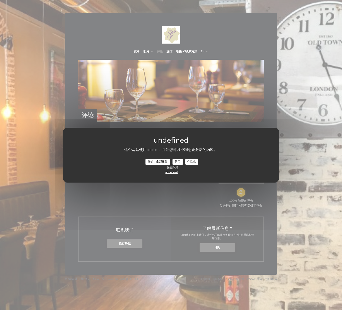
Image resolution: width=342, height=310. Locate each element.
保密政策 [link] (172, 167)
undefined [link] (171, 172)
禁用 (177, 162)
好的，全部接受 (158, 162)
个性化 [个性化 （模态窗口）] (191, 162)
